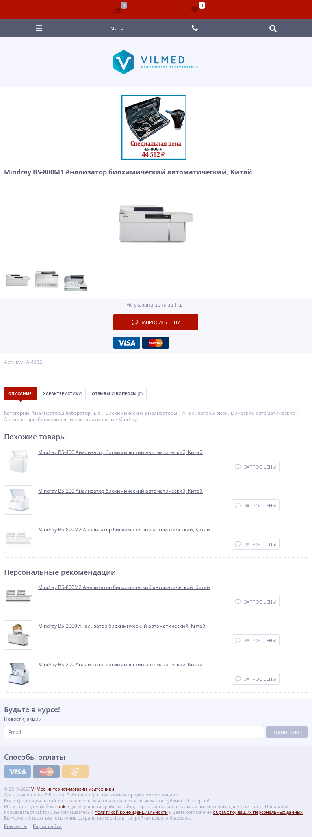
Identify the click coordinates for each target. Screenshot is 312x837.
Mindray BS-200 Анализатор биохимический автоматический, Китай (120, 491)
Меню (117, 28)
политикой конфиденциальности (131, 812)
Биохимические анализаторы (141, 412)
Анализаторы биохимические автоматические (238, 412)
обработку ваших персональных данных (258, 812)
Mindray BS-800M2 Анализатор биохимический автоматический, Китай (124, 529)
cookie (62, 806)
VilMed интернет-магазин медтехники (72, 789)
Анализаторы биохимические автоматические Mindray (70, 419)
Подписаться (287, 732)
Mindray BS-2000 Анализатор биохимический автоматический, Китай (122, 626)
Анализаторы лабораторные (66, 412)
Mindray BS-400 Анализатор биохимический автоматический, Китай (120, 452)
